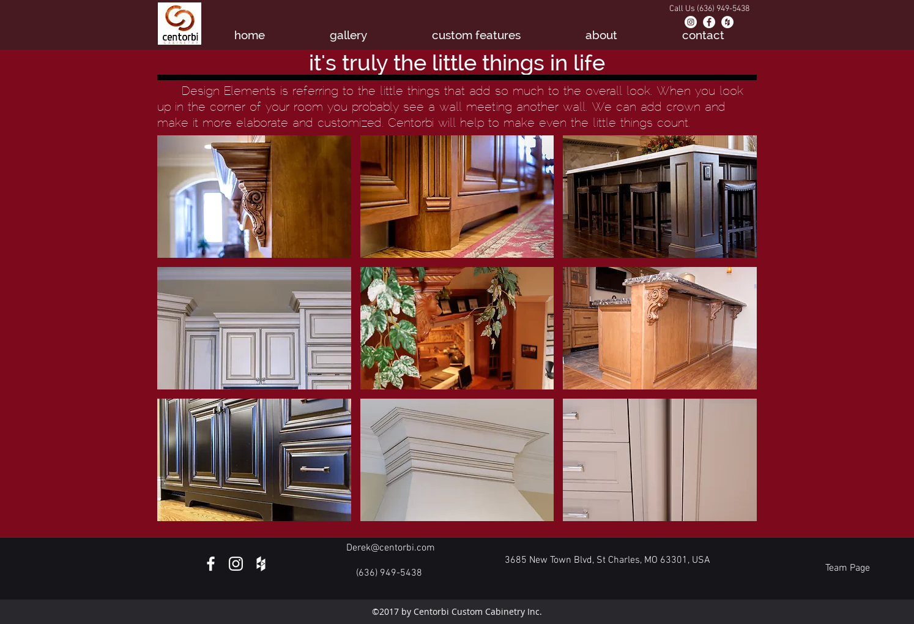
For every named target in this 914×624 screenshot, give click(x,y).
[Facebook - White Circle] (709, 22)
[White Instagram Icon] (235, 563)
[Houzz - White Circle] (727, 22)
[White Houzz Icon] (260, 563)
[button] (254, 196)
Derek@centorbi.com (390, 548)
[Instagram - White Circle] (691, 22)
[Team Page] (847, 569)
